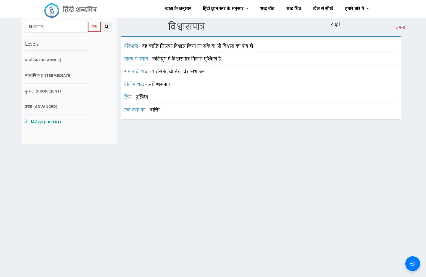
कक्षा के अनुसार (178, 8)
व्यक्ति (155, 110)
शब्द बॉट (267, 8)
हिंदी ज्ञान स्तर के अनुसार (225, 8)
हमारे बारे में (357, 8)
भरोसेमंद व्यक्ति (166, 72)
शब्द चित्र (293, 8)
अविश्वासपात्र (159, 84)
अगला (400, 27)
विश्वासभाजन (194, 72)
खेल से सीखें (323, 8)
